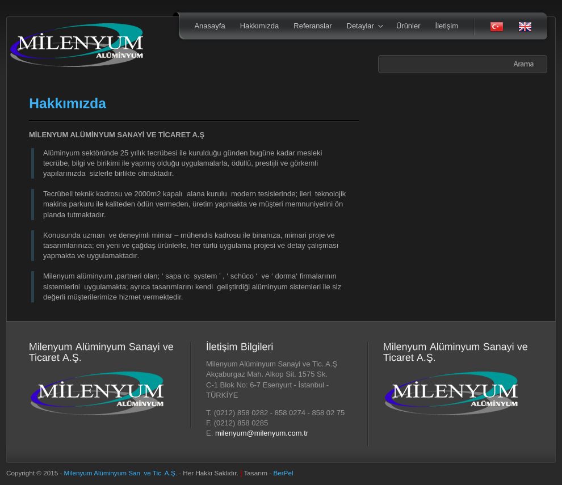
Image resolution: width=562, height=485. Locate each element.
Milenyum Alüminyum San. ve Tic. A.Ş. (121, 472)
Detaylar (361, 27)
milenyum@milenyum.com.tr (261, 433)
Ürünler (408, 26)
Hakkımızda (259, 26)
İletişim (446, 26)
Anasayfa (209, 26)
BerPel (283, 472)
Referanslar (312, 26)
